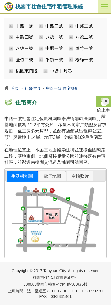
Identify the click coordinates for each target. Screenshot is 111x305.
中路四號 (24, 37)
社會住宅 (32, 88)
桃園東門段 (27, 71)
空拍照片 (80, 176)
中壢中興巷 (61, 71)
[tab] (22, 176)
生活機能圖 (22, 176)
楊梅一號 (84, 59)
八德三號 (24, 48)
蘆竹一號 (84, 48)
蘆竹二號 (24, 59)
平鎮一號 (54, 59)
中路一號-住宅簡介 (62, 88)
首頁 (15, 88)
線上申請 (103, 107)
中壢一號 (54, 48)
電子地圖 (52, 176)
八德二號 (84, 37)
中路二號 (54, 26)
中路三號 (84, 26)
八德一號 (54, 37)
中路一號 (24, 26)
